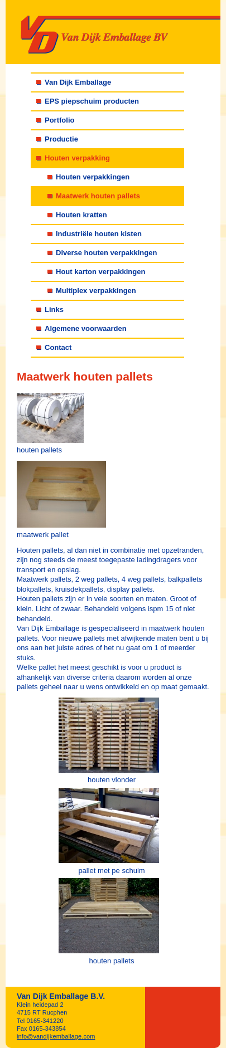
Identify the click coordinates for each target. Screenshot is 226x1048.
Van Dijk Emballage (78, 82)
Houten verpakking (77, 158)
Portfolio (59, 120)
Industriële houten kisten (99, 234)
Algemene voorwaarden (86, 328)
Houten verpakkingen (92, 177)
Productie (61, 139)
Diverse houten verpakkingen (106, 252)
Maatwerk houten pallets (98, 196)
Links (54, 309)
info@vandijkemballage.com (56, 1036)
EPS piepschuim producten (92, 101)
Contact (58, 347)
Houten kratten (81, 215)
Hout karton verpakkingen (100, 271)
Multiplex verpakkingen (96, 290)
